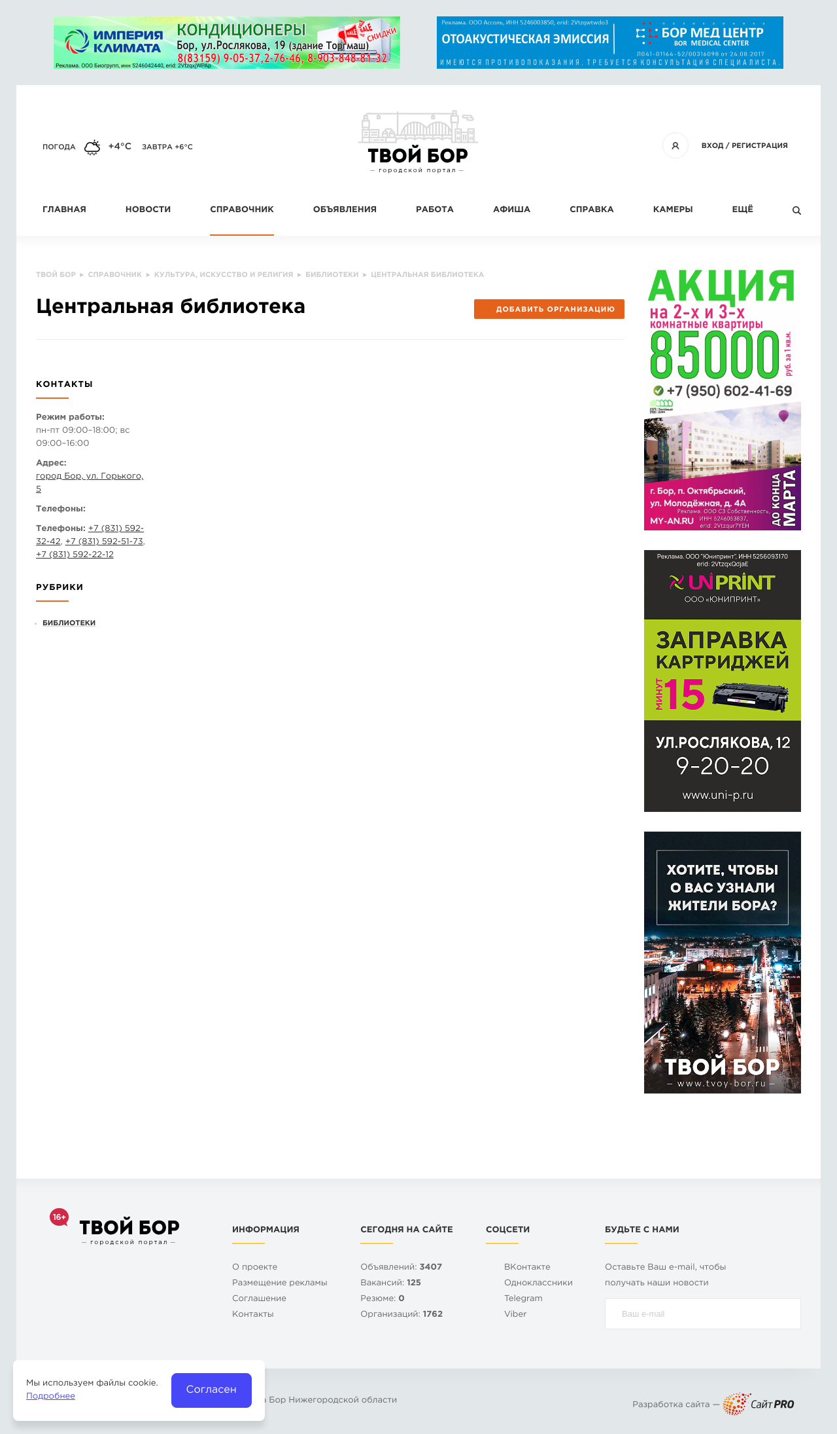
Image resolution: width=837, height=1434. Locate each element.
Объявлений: (401, 1268)
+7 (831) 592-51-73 (104, 542)
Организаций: (401, 1315)
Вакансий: (390, 1283)
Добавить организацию (549, 309)
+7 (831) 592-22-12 (75, 555)
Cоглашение (259, 1299)
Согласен (211, 1390)
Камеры (673, 210)
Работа (435, 210)
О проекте (254, 1268)
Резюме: (382, 1299)
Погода (59, 147)
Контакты (253, 1315)
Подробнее (50, 1397)
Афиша (511, 210)
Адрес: (51, 464)
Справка (591, 210)
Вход (713, 146)
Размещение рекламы (280, 1283)
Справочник (242, 210)
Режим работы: (70, 418)
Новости (148, 210)
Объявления (345, 210)
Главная (64, 210)
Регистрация (760, 146)
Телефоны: (61, 509)
